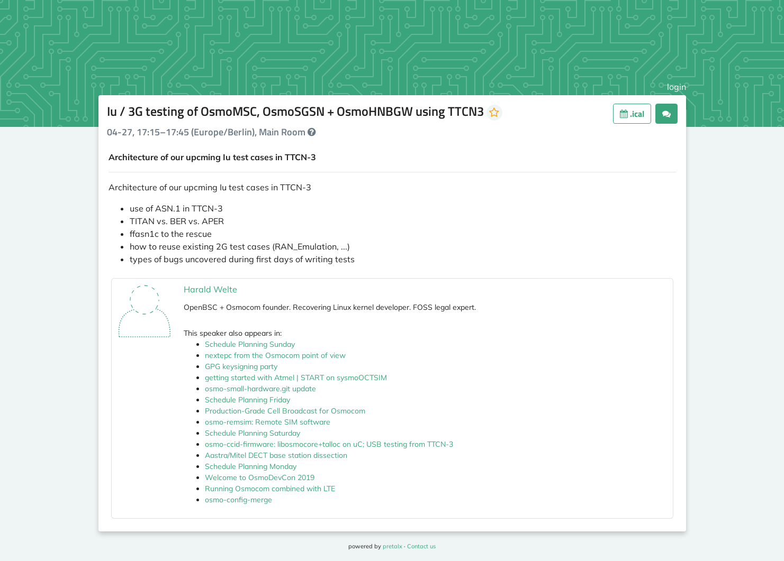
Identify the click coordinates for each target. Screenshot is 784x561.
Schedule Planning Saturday (252, 433)
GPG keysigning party (241, 366)
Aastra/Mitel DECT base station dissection (276, 455)
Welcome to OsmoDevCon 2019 (259, 477)
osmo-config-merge (238, 499)
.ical (632, 113)
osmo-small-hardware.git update (260, 388)
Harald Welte (210, 289)
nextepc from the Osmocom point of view (275, 355)
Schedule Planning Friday (247, 399)
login (676, 86)
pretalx (392, 546)
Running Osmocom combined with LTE (270, 488)
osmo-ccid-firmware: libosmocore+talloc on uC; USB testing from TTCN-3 (329, 444)
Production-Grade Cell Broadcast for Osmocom (285, 411)
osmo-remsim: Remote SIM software (267, 422)
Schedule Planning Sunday (250, 344)
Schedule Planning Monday (250, 466)
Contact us (421, 546)
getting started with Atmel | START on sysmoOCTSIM (296, 377)
